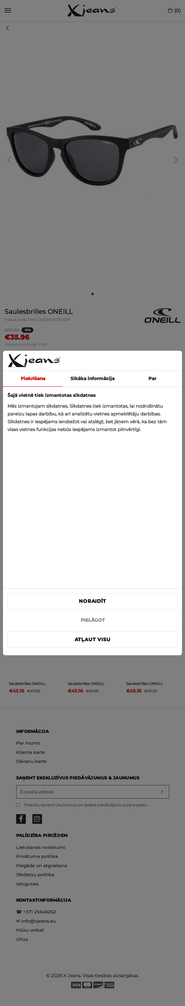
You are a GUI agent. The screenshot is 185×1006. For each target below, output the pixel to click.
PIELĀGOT (93, 620)
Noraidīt (92, 601)
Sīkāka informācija (92, 378)
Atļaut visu (93, 639)
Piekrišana (33, 378)
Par (152, 378)
